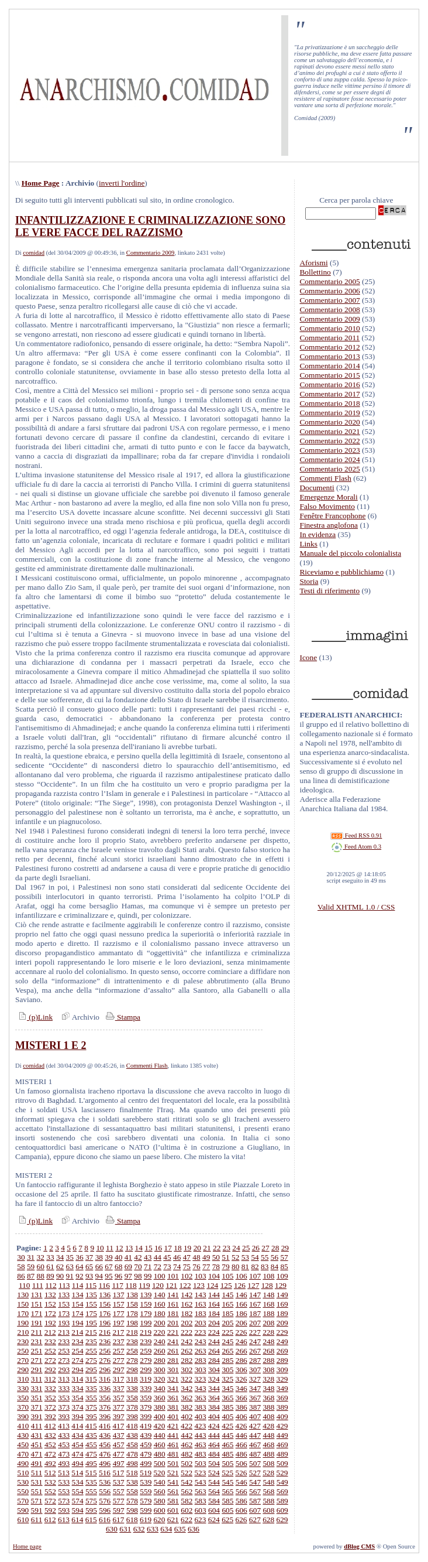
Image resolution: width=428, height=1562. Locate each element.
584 (214, 1500)
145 (227, 1294)
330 (23, 1388)
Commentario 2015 (329, 375)
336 (105, 1388)
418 (132, 1425)
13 (129, 1247)
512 (50, 1472)
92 (79, 1276)
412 (50, 1425)
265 (227, 1350)
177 (119, 1313)
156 (105, 1304)
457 (119, 1444)
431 (37, 1435)
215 (91, 1332)
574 (78, 1500)
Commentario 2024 (329, 459)
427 (255, 1425)
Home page (27, 1546)
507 (255, 1463)
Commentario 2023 (329, 450)
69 (128, 1266)
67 (108, 1266)
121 (171, 1285)
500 (159, 1463)
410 (23, 1425)
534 (78, 1482)
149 (282, 1294)
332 (50, 1388)
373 (64, 1407)
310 (23, 1379)
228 (268, 1332)
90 (60, 1276)
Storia (308, 581)
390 (23, 1416)
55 (264, 1257)
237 (119, 1341)
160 (159, 1304)
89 (50, 1276)
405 (227, 1416)
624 (214, 1519)
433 (64, 1435)
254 (78, 1350)
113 (64, 1285)
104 (214, 1276)
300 (159, 1369)
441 (173, 1435)
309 (282, 1369)
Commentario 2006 (329, 290)
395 (91, 1416)
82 (254, 1266)
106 (241, 1276)
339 (145, 1388)
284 (214, 1360)
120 (158, 1285)
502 (186, 1463)
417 (118, 1425)
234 (78, 1341)
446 (241, 1435)
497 (119, 1463)
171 (37, 1313)
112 (51, 1285)
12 (119, 1247)
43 (147, 1257)
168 (268, 1304)
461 (173, 1444)
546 (241, 1482)
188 (268, 1313)
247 (255, 1341)
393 (64, 1416)
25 (246, 1247)
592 (50, 1510)
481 (173, 1454)
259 (145, 1350)
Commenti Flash (147, 1065)
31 (30, 1257)
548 (268, 1482)
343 (200, 1388)
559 (145, 1491)
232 (50, 1341)
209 (282, 1322)
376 (105, 1407)
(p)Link (34, 1017)
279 (145, 1360)
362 (186, 1397)
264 (214, 1350)
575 (91, 1500)
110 (24, 1285)
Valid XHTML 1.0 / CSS (356, 907)
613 (64, 1519)
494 (78, 1463)
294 (78, 1369)
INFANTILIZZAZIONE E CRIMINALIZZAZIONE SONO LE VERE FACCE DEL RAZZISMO (150, 226)
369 (282, 1397)
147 (255, 1294)
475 (91, 1454)
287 (255, 1360)
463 (200, 1444)
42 (137, 1257)
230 (23, 1341)
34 (60, 1257)
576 (105, 1500)
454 (78, 1444)
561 (173, 1491)
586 (241, 1500)
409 (282, 1416)
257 (119, 1350)
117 (117, 1285)
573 (64, 1500)
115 (91, 1285)
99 (147, 1276)
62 (60, 1266)
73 (167, 1266)
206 (241, 1322)
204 (214, 1322)
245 (227, 1341)
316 (105, 1379)
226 (241, 1332)
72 (157, 1266)
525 (227, 1472)
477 (119, 1454)
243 (200, 1341)
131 (37, 1294)
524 (214, 1472)
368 (268, 1397)
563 (200, 1491)
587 (255, 1500)
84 (274, 1266)
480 (159, 1454)
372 (50, 1407)
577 (119, 1500)
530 (23, 1482)
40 (118, 1257)
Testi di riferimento (329, 590)
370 (23, 1407)
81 (245, 1266)
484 (214, 1454)
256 (105, 1350)
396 (105, 1416)
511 (37, 1472)
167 (255, 1304)
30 (21, 1257)
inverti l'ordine (121, 183)
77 (206, 1266)
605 (227, 1510)
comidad (33, 252)
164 (214, 1304)
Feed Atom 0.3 (356, 846)
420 (159, 1425)
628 (268, 1519)
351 (37, 1397)
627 (255, 1519)
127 (253, 1285)
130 (23, 1294)
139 (145, 1294)
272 (50, 1360)
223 (200, 1332)
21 (206, 1247)
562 (186, 1491)
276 (105, 1360)
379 (145, 1407)
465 (227, 1444)
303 (200, 1369)
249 (282, 1341)
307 (255, 1369)
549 (282, 1482)
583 (200, 1500)
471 (37, 1454)
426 (241, 1425)
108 (268, 1276)
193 (64, 1322)
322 (186, 1379)
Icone (308, 657)
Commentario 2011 (329, 337)
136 (105, 1294)
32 (40, 1257)
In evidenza (317, 534)
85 (284, 1266)
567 (255, 1491)
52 (235, 1257)
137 (119, 1294)
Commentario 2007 (329, 300)
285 (227, 1360)
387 (255, 1407)
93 (89, 1276)
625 (227, 1519)
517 (118, 1472)
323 (200, 1379)
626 (241, 1519)
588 (268, 1500)
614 (77, 1519)
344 (214, 1388)
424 (214, 1425)
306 (241, 1369)
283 (200, 1360)
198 (132, 1322)
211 (37, 1332)
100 (159, 1276)
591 (37, 1510)
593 (64, 1510)
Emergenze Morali (328, 497)
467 (255, 1444)
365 (227, 1397)
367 (255, 1397)
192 (50, 1322)
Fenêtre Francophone (332, 515)
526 (241, 1472)
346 (241, 1388)
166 (241, 1304)
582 (186, 1500)
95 (108, 1276)
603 (200, 1510)
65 (89, 1266)
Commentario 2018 (329, 403)
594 (78, 1510)
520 (159, 1472)
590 (23, 1510)
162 (186, 1304)
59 (30, 1266)
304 (214, 1369)
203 (200, 1322)
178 (132, 1313)
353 (64, 1397)
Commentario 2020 (329, 422)
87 (30, 1276)
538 (132, 1482)
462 (186, 1444)
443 (200, 1435)
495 (91, 1463)
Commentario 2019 (329, 412)
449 (282, 1435)
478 (132, 1454)
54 (254, 1257)
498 (132, 1463)
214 (77, 1332)
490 (23, 1463)
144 (214, 1294)
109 (282, 1276)
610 (23, 1519)
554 (78, 1491)
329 (282, 1379)
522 (186, 1472)
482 (186, 1454)
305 (227, 1369)
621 (173, 1519)
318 (132, 1379)
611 (37, 1519)
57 (284, 1257)
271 (37, 1360)
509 (282, 1463)
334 (78, 1388)
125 (226, 1285)
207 (255, 1322)
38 (99, 1257)
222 (186, 1332)
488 (268, 1454)
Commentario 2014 (329, 365)
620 (159, 1519)
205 (227, 1322)
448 (268, 1435)
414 (77, 1425)
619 (145, 1519)
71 (147, 1266)
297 (119, 1369)
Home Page (41, 183)
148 (268, 1294)
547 (255, 1482)
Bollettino (314, 272)
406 (241, 1416)
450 (23, 1444)
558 (132, 1491)
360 (159, 1397)
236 (105, 1341)
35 (70, 1257)
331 (37, 1388)
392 (50, 1416)
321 (173, 1379)
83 (264, 1266)
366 (241, 1397)
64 (79, 1266)
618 (132, 1519)
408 (268, 1416)
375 (91, 1407)
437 (119, 1435)
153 (64, 1304)
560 (159, 1491)
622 (186, 1519)
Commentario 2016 (329, 384)
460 (159, 1444)
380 (159, 1407)
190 (23, 1322)
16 (158, 1247)
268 (268, 1350)
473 (64, 1454)
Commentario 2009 (150, 252)
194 (78, 1322)
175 (91, 1313)
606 (241, 1510)
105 (227, 1276)
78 (216, 1266)
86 (21, 1276)
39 (108, 1257)
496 (105, 1463)
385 (227, 1407)
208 (268, 1322)
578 (132, 1500)
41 (128, 1257)
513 (64, 1472)
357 (119, 1397)
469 (282, 1444)
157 (119, 1304)
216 (105, 1332)
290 (23, 1369)
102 (186, 1276)
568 (268, 1491)
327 (255, 1379)
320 (159, 1379)
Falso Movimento (326, 506)
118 (131, 1285)
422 (186, 1425)
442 (186, 1435)
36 (79, 1257)
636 (193, 1529)
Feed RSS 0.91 (356, 835)
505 (227, 1463)
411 (37, 1425)
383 (200, 1407)
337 (119, 1388)
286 (241, 1360)
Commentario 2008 (329, 309)
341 (173, 1388)
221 (173, 1332)
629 (282, 1519)
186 (241, 1313)
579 (145, 1500)
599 (145, 1510)
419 (145, 1425)
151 (37, 1304)
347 (255, 1388)
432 (50, 1435)
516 (105, 1472)
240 (159, 1341)
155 (91, 1304)
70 (137, 1266)
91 (70, 1276)
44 (157, 1257)
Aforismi (313, 262)
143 (200, 1294)
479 (145, 1454)
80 (235, 1266)
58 (21, 1266)
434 (78, 1435)
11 (109, 1247)
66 (99, 1266)
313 (64, 1379)
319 (145, 1379)
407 (255, 1416)
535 (91, 1482)
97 (128, 1276)
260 (159, 1350)
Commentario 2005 (329, 281)
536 (105, 1482)
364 (214, 1397)
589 (282, 1500)
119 (144, 1285)
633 (152, 1529)
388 (268, 1407)
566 (241, 1491)
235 (91, 1341)
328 (268, 1379)
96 (118, 1276)
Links (308, 543)
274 (78, 1360)
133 (64, 1294)
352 (50, 1397)
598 (132, 1510)
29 (285, 1247)
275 (91, 1360)
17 (168, 1247)
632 (139, 1529)
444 (214, 1435)
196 (105, 1322)
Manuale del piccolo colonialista (350, 553)
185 (227, 1313)
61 (50, 1266)
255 (91, 1350)
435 (91, 1435)
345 (227, 1388)
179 (145, 1313)
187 (255, 1313)
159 (145, 1304)
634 (166, 1529)
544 (214, 1482)
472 (50, 1454)
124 (212, 1285)
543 (200, 1482)
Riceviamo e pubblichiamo (341, 572)
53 (245, 1257)
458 (132, 1444)
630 (112, 1529)
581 (173, 1500)
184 (214, 1313)
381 (173, 1407)
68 (118, 1266)
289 (282, 1360)
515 (91, 1472)
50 (216, 1257)
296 (105, 1369)
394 (78, 1416)
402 (186, 1416)
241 (173, 1341)
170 (23, 1313)
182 (186, 1313)
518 (132, 1472)
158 (132, 1304)
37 (89, 1257)
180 (159, 1313)
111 (37, 1285)
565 (227, 1491)
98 (137, 1276)
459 (145, 1444)
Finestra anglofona (328, 525)
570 (23, 1500)
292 (50, 1369)
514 (77, 1472)
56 (274, 1257)
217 (118, 1332)
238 (132, 1341)
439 (145, 1435)
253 (64, 1350)
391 (37, 1416)
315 (91, 1379)
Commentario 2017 (329, 393)
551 (37, 1491)
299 (145, 1369)
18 (177, 1247)
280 (159, 1360)
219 (145, 1332)
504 (214, 1463)
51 (225, 1257)
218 (132, 1332)
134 (78, 1294)
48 (196, 1257)
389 (282, 1407)
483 (200, 1454)
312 (50, 1379)
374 (78, 1407)
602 (186, 1510)
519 (145, 1472)
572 (50, 1500)
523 (200, 1472)
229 (282, 1332)
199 (145, 1322)
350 (23, 1397)
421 (173, 1425)
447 (255, 1435)
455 (91, 1444)
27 (265, 1247)
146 (241, 1294)
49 (206, 1257)
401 (173, 1416)
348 (268, 1388)
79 (225, 1266)
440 (159, 1435)
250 (23, 1350)
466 (241, 1444)
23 (226, 1247)
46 (177, 1257)
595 (91, 1510)
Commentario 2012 (329, 347)
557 (119, 1491)
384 (214, 1407)
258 (132, 1350)
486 (241, 1454)
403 (200, 1416)
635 (180, 1529)
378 (132, 1407)
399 (145, 1416)
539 (145, 1482)
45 (167, 1257)
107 (255, 1276)
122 (185, 1285)
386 (241, 1407)
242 (186, 1341)
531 (37, 1482)
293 (64, 1369)
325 (227, 1379)
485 (227, 1454)
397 (119, 1416)
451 (37, 1444)
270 (23, 1360)
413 (64, 1425)
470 (23, 1454)
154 (78, 1304)
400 (159, 1416)
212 (50, 1332)
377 (119, 1407)
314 (77, 1379)
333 (64, 1388)
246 (241, 1341)
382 (186, 1407)
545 (227, 1482)
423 (200, 1425)
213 (64, 1332)
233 (64, 1341)
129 (281, 1285)
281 (173, 1360)
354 (78, 1397)
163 (200, 1304)
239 (145, 1341)
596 (105, 1510)
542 (186, 1482)
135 (91, 1294)
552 (50, 1491)
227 (255, 1332)
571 (37, 1500)
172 (50, 1313)
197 (119, 1322)
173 (64, 1313)
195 (91, 1322)
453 (64, 1444)
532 (50, 1482)
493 (64, 1463)
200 (159, 1322)
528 (268, 1472)
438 (132, 1435)
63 (70, 1266)
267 (255, 1350)
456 (105, 1444)
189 (282, 1313)
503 (200, 1463)
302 (186, 1369)
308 (268, 1369)
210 (23, 1332)
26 (256, 1247)
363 (200, 1397)
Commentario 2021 (329, 431)
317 (118, 1379)
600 (159, 1510)
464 (214, 1444)
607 (255, 1510)
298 (132, 1369)
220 (159, 1332)
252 (50, 1350)
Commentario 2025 (329, 468)
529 (282, 1472)
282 (186, 1360)
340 (159, 1388)
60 (40, 1266)
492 (50, 1463)
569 (282, 1491)
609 (282, 1510)
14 (139, 1247)
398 (132, 1416)
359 (145, 1397)
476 (105, 1454)
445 (227, 1435)
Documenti (316, 487)
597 (119, 1510)
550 (23, 1491)
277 (119, 1360)
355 (91, 1397)
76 (196, 1266)
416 (105, 1425)
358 (132, 1397)
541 (173, 1482)
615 (91, 1519)
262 (186, 1350)
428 (268, 1425)
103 (200, 1276)
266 (241, 1350)
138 (132, 1294)
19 (187, 1247)
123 (199, 1285)
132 (50, 1294)
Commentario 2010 (329, 328)
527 (255, 1472)
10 (99, 1247)
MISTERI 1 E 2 (51, 1045)
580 (159, 1500)
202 (186, 1322)
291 (37, 1369)
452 (50, 1444)
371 (37, 1407)
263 (200, 1350)
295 (91, 1369)
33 (50, 1257)
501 (173, 1463)
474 (78, 1454)
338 (132, 1388)
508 (268, 1463)
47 (187, 1257)
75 (187, 1266)
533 (64, 1482)
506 (241, 1463)
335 (91, 1388)
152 (50, 1304)
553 (64, 1491)
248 (268, 1341)
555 (91, 1491)
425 (227, 1425)
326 (241, 1379)
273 (64, 1360)
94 (99, 1276)
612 (50, 1519)
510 (23, 1472)
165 (227, 1304)
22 (216, 1247)
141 (173, 1294)
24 (236, 1247)
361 (173, 1397)
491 (37, 1463)
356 (105, 1397)
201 (173, 1322)
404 (214, 1416)
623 (200, 1519)
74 (177, 1266)
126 (240, 1285)
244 (214, 1341)
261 (173, 1350)
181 (173, 1313)
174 (78, 1313)
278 (132, 1360)
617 (118, 1519)
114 (78, 1285)
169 (282, 1304)
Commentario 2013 (329, 356)
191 (37, 1322)
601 (173, 1510)
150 (23, 1304)
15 (148, 1247)
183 (200, 1313)
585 (227, 1500)
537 (119, 1482)
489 (282, 1454)
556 (105, 1491)
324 (214, 1379)
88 (40, 1276)
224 (214, 1332)
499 (145, 1463)
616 (105, 1519)
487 (255, 1454)
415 (91, 1425)
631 (125, 1529)
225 (227, 1332)
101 (173, 1276)
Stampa (121, 1017)
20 (197, 1247)
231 (37, 1341)
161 (173, 1304)
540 (159, 1482)
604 (214, 1510)
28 (275, 1247)
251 (37, 1350)
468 (268, 1444)
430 (23, 1435)
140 (159, 1294)
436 (105, 1435)
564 (214, 1491)
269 (282, 1350)
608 (268, 1510)
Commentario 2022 (329, 440)
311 (37, 1379)
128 (267, 1285)
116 (105, 1285)
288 (268, 1360)
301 (173, 1369)
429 (282, 1425)
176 (105, 1313)
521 (173, 1472)
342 (186, 1388)
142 (186, 1294)
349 (282, 1388)
